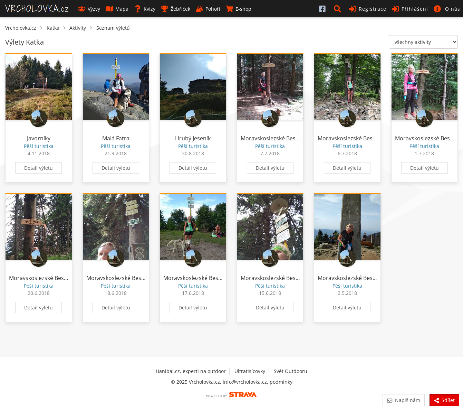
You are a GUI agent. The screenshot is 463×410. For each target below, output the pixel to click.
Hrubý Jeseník (193, 138)
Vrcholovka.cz (20, 28)
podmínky (281, 382)
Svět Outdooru (290, 371)
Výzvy (89, 8)
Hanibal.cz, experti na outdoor (191, 371)
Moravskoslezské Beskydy (274, 138)
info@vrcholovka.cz (245, 382)
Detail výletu (38, 168)
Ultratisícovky (249, 371)
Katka (53, 28)
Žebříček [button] (175, 8)
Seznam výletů (113, 28)
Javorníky (38, 138)
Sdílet (444, 400)
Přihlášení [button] (410, 8)
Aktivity (77, 28)
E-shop (238, 8)
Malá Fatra (115, 138)
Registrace (367, 8)
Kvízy (144, 8)
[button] (338, 8)
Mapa (117, 8)
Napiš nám (403, 400)
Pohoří (208, 8)
